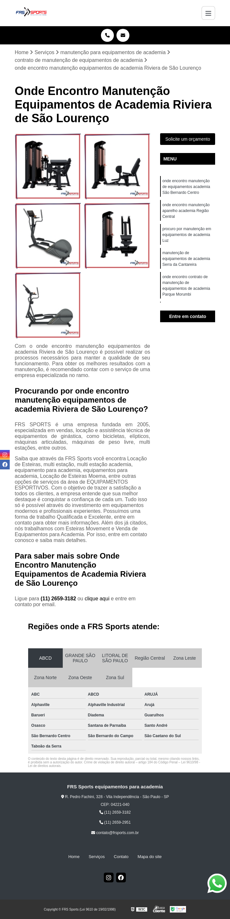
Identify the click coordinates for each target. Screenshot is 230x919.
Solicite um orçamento (187, 139)
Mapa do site (149, 856)
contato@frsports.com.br (115, 833)
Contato (121, 856)
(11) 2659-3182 (59, 598)
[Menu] (208, 13)
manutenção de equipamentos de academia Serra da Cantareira (186, 259)
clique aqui (97, 598)
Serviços (97, 856)
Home (74, 856)
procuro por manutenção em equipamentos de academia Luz (186, 235)
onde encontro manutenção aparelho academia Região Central (186, 211)
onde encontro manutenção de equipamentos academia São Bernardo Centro (186, 187)
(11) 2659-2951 (115, 822)
